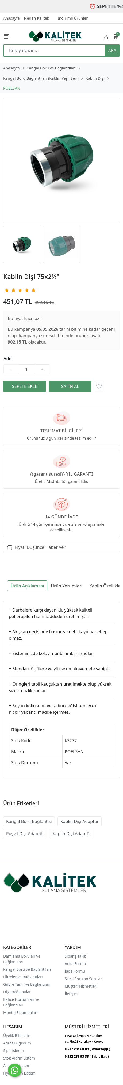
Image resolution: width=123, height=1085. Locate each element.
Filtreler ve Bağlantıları (23, 976)
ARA (112, 50)
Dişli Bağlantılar (17, 991)
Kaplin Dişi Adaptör (72, 834)
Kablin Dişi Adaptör (79, 821)
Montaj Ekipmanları (20, 1012)
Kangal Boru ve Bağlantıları (27, 969)
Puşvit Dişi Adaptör (25, 834)
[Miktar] (26, 369)
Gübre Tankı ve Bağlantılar (26, 984)
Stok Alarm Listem (19, 1058)
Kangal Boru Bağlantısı (29, 821)
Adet (8, 359)
